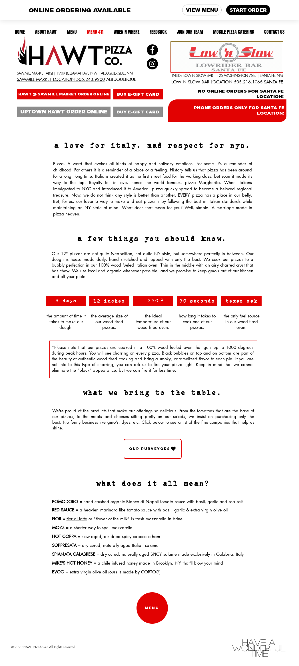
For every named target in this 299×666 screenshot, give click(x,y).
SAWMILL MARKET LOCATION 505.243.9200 (61, 79)
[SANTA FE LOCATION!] (226, 57)
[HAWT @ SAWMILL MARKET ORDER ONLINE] (64, 94)
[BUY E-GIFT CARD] (138, 94)
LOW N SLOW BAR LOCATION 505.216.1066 (216, 82)
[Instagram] (152, 63)
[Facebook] (152, 49)
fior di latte (77, 518)
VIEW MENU (202, 10)
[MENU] (152, 608)
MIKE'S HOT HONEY (72, 563)
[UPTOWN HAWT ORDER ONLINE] (64, 111)
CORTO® (150, 572)
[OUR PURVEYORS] (153, 449)
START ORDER (248, 10)
